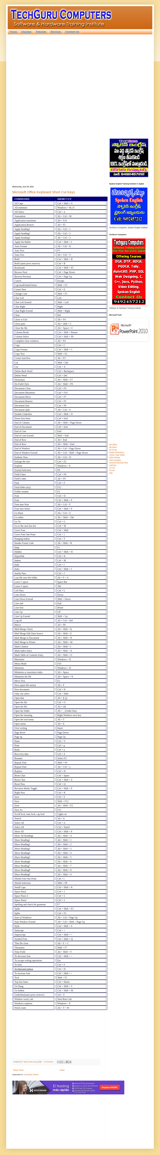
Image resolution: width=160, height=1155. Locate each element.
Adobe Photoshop (116, 452)
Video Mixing (114, 457)
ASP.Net (112, 465)
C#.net (112, 468)
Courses (26, 31)
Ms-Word (113, 447)
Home (13, 31)
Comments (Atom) (31, 1075)
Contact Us (72, 31)
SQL (111, 473)
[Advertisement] (80, 60)
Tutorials (41, 31)
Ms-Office (113, 445)
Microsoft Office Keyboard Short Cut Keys (43, 192)
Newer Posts (18, 1070)
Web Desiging (115, 460)
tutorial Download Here (118, 463)
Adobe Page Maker (117, 455)
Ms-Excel (113, 450)
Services (56, 31)
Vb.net (112, 470)
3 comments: (49, 1062)
